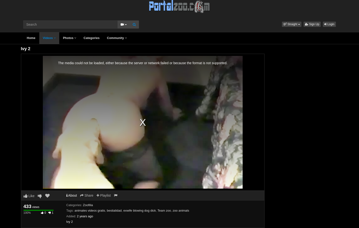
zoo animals (181, 210)
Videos (49, 38)
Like (29, 196)
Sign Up (312, 24)
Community (117, 38)
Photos (69, 38)
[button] (291, 24)
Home (31, 38)
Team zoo (164, 210)
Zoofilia (88, 205)
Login (329, 24)
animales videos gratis (89, 210)
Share (86, 195)
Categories (91, 38)
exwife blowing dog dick (139, 210)
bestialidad (114, 210)
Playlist (104, 195)
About (71, 195)
